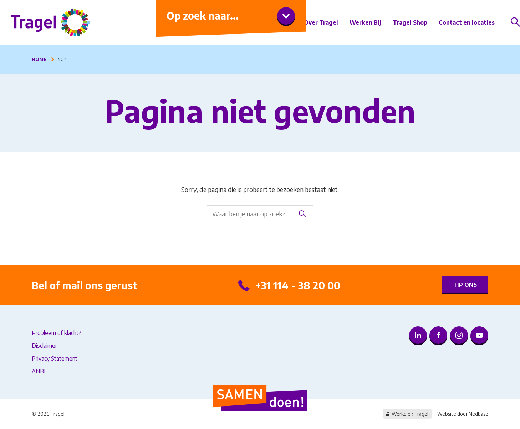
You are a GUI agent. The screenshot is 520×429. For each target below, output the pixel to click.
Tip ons (465, 284)
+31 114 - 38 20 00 (297, 285)
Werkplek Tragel (410, 414)
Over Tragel (321, 22)
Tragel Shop (410, 22)
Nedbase (478, 414)
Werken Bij (365, 22)
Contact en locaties (467, 22)
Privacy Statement (54, 358)
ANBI (38, 371)
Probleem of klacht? (56, 332)
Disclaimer (44, 345)
